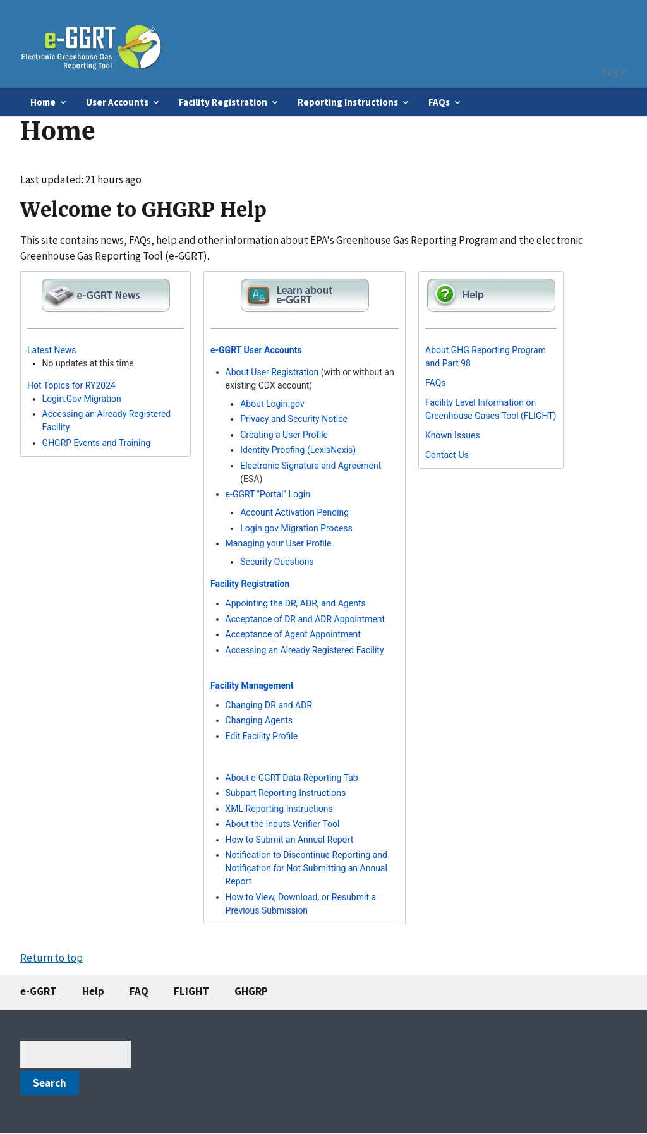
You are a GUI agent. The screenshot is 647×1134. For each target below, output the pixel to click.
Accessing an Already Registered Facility (305, 650)
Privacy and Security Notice (294, 419)
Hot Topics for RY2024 (71, 385)
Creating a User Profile (284, 435)
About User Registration (272, 372)
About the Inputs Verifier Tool (283, 824)
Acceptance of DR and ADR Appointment (305, 619)
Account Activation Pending (294, 512)
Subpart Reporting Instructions (286, 793)
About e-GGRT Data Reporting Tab (292, 778)
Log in (615, 72)
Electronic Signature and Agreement (310, 466)
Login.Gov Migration (81, 399)
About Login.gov (272, 404)
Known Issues (452, 435)
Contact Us (447, 455)
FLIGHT (191, 991)
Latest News (51, 350)
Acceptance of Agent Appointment (293, 634)
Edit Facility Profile (262, 736)
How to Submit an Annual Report (290, 840)
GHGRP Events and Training (96, 443)
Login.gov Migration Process (296, 528)
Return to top (51, 958)
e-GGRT (38, 991)
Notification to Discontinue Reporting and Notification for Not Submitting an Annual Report (306, 868)
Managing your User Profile (279, 543)
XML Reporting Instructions (279, 809)
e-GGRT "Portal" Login (268, 494)
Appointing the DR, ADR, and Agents (296, 603)
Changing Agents (259, 720)
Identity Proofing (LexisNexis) (298, 450)
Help (93, 991)
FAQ (139, 991)
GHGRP (251, 991)
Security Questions (277, 562)
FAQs (435, 383)
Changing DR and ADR (269, 705)
